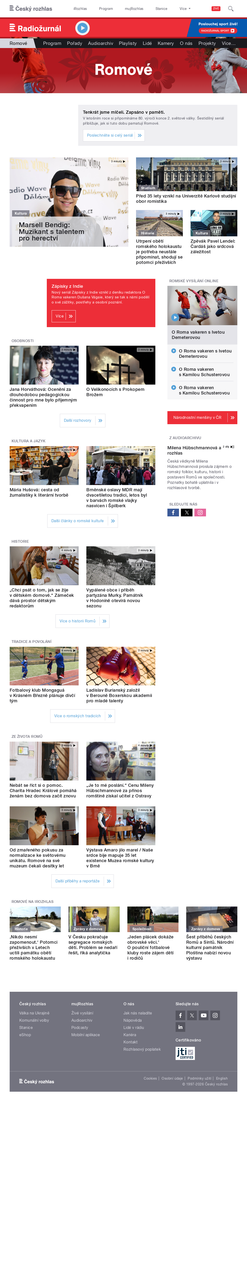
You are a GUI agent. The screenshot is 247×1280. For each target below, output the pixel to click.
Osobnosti (23, 341)
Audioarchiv (100, 43)
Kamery (166, 43)
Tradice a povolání (32, 642)
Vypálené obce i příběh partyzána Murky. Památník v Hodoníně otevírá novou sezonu (114, 597)
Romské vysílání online (194, 281)
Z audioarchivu (185, 438)
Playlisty (128, 43)
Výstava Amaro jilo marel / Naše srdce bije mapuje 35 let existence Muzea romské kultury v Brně (120, 857)
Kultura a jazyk (29, 441)
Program (98, 9)
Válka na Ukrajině (34, 1013)
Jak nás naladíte (138, 1013)
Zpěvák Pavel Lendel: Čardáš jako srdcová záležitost (213, 246)
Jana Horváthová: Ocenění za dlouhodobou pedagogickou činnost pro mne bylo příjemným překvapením (43, 397)
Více (229, 43)
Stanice (144, 9)
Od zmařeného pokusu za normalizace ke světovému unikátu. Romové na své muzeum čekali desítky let (38, 857)
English (222, 1078)
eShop (25, 1035)
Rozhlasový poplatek (142, 1049)
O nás (186, 43)
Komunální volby (34, 1020)
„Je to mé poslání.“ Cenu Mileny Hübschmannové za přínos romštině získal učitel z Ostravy (120, 790)
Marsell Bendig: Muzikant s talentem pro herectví (51, 231)
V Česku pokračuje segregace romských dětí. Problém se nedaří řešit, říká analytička (93, 944)
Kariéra (130, 1035)
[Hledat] (230, 8)
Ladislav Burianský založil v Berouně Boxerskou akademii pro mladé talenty (119, 695)
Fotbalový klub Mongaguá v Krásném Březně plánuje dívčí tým (42, 695)
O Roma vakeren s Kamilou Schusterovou (204, 372)
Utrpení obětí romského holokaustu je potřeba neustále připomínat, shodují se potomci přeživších (159, 252)
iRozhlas (78, 9)
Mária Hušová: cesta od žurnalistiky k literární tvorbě (39, 492)
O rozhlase (166, 9)
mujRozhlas (122, 9)
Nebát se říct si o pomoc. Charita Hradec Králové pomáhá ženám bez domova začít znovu (43, 790)
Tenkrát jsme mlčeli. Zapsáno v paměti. (124, 112)
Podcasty (79, 1027)
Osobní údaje (172, 1078)
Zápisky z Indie (67, 286)
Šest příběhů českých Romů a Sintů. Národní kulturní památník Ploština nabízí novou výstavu (209, 947)
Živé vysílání (82, 1013)
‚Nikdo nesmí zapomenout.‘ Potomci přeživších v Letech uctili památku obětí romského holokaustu (34, 947)
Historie (20, 541)
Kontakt (130, 1042)
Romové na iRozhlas (33, 902)
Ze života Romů (27, 736)
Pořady (74, 43)
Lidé (147, 43)
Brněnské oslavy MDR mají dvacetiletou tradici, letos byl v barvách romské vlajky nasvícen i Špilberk (116, 497)
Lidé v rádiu (134, 1027)
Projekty (207, 43)
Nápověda (133, 1020)
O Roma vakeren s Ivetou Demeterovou (198, 335)
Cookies (150, 1078)
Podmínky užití (199, 1078)
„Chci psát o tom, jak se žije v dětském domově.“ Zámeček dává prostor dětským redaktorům (42, 597)
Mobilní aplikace (85, 1035)
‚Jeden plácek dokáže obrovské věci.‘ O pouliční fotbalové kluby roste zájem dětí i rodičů (150, 947)
